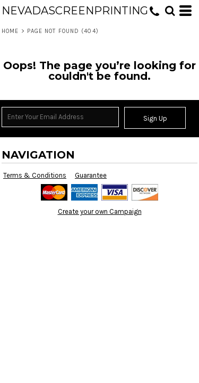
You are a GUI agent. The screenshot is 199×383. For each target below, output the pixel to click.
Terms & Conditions (34, 175)
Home (10, 31)
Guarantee (91, 175)
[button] (170, 10)
